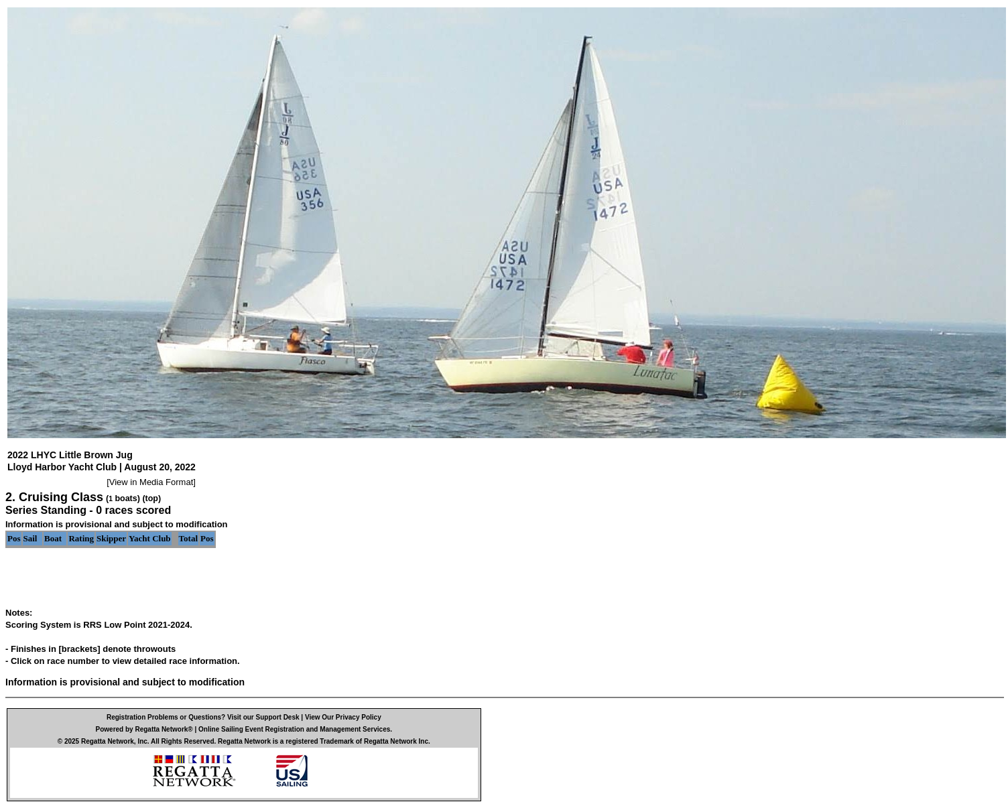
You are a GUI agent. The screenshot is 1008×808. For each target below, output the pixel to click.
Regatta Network (107, 741)
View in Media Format (151, 482)
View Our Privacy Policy (343, 717)
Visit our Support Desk (263, 717)
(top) (151, 498)
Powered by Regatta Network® (144, 729)
